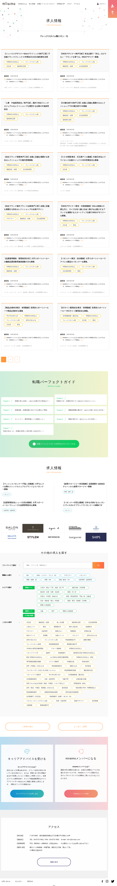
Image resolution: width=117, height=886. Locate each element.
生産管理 (44, 631)
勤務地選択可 (44, 705)
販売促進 (65, 688)
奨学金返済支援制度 (72, 692)
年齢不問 (65, 679)
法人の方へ (18, 878)
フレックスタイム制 (31, 62)
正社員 (8, 66)
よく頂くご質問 (80, 726)
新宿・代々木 (72, 592)
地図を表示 (54, 859)
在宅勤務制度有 (31, 679)
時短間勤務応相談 (70, 670)
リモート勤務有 (56, 648)
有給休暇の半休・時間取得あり (86, 688)
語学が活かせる (31, 320)
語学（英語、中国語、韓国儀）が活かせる (40, 688)
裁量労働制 (87, 640)
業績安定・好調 (68, 66)
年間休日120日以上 (12, 62)
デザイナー (10, 218)
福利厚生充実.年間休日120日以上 (84, 653)
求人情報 (32, 4)
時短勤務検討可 (70, 640)
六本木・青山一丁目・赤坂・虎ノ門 (52, 587)
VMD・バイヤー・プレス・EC (46, 575)
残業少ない (59, 631)
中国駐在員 (70, 661)
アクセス (77, 4)
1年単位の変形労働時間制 (34, 648)
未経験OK (89, 627)
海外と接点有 (73, 627)
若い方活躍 (60, 622)
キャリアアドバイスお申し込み (27, 791)
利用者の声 (61, 4)
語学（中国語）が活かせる (35, 666)
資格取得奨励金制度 (51, 692)
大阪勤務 (29, 705)
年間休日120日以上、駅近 (84, 657)
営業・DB (47, 579)
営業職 (45, 635)
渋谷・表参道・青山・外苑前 (49, 601)
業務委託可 (57, 627)
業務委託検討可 (72, 644)
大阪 (41, 611)
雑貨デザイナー (79, 701)
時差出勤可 (85, 661)
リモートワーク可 (32, 653)
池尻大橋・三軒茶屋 (78, 587)
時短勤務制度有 (31, 692)
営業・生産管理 (61, 701)
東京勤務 (95, 701)
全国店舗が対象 (81, 679)
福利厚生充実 (21, 66)
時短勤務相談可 (57, 666)
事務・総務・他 (68, 491)
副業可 (48, 653)
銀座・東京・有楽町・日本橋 (77, 601)
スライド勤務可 (54, 661)
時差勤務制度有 (54, 644)
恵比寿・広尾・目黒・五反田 (49, 592)
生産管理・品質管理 (9, 510)
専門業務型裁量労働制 (33, 661)
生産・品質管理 (49, 679)
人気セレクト (30, 627)
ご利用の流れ (27, 726)
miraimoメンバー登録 (81, 791)
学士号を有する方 (12, 316)
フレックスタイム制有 (33, 644)
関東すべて (28, 587)
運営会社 (30, 878)
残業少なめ (73, 666)
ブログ (69, 4)
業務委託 (73, 631)
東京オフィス (30, 635)
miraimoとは (22, 4)
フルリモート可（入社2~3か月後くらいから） (41, 670)
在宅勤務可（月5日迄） (34, 696)
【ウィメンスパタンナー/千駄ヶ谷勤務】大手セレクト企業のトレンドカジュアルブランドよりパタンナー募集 (23, 486)
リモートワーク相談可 (33, 675)
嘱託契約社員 (88, 670)
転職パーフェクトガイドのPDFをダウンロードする (54, 444)
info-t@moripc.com (73, 837)
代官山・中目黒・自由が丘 (49, 596)
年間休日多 (87, 631)
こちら (25, 81)
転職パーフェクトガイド (46, 4)
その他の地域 (28, 615)
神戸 (53, 611)
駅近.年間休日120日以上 (34, 657)
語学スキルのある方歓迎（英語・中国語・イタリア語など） (46, 683)
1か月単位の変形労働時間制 (59, 657)
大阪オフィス (59, 635)
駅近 (74, 225)
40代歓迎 (88, 666)
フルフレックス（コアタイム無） (37, 701)
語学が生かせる (92, 635)
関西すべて (28, 611)
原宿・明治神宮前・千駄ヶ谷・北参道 (78, 596)
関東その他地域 (45, 605)
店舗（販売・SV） (65, 579)
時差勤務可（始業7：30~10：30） (61, 696)
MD (27, 575)
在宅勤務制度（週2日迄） (71, 316)
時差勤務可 (61, 653)
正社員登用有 (83, 66)
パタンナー (7, 494)
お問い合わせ (6, 878)
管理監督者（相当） (80, 683)
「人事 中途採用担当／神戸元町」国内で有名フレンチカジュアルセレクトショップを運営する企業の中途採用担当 (26, 106)
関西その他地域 (68, 611)
